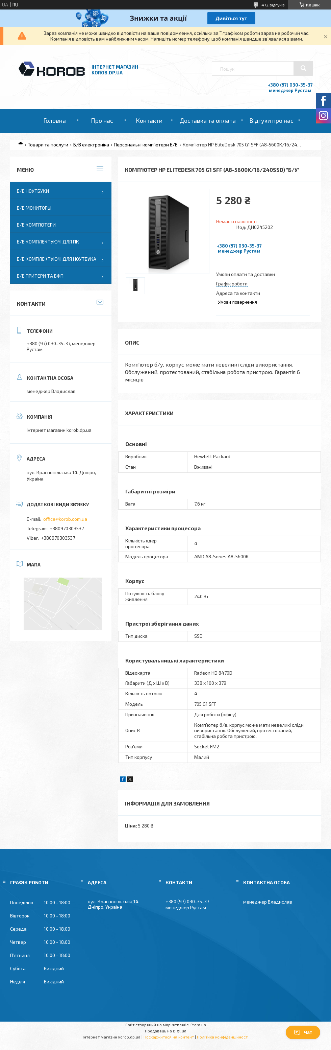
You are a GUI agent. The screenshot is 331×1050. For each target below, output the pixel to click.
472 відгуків (273, 4)
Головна (54, 120)
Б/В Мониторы (34, 208)
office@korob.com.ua (65, 519)
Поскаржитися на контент (169, 1036)
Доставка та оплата (208, 120)
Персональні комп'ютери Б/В (146, 144)
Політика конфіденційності (223, 1036)
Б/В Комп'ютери (36, 225)
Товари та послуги (48, 144)
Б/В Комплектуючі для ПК (48, 241)
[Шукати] (303, 68)
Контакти (149, 120)
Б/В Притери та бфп (40, 276)
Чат (303, 1032)
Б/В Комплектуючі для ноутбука (56, 259)
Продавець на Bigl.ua (165, 1030)
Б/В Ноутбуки (33, 191)
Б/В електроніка (91, 144)
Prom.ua (198, 1024)
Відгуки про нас (271, 120)
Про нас (102, 120)
